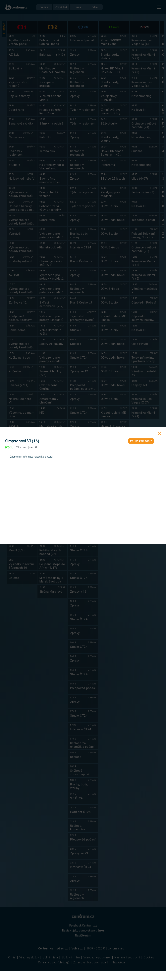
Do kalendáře (141, 441)
